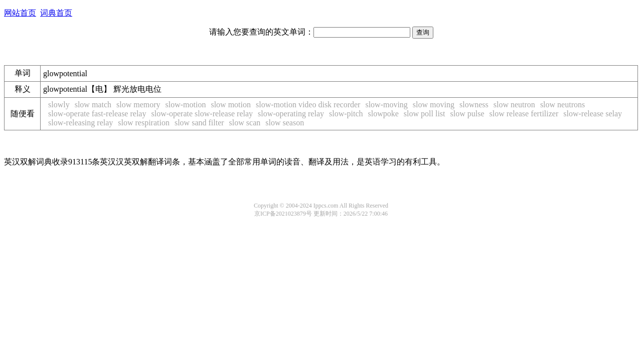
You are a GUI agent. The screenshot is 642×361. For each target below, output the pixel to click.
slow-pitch (346, 113)
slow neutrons (562, 104)
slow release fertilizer (524, 113)
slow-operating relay (291, 113)
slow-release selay (592, 113)
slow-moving (386, 104)
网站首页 (20, 13)
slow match (93, 104)
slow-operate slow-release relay (202, 113)
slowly (59, 104)
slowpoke (383, 113)
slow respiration (144, 122)
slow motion (231, 104)
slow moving (433, 104)
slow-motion (186, 104)
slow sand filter (199, 122)
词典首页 (56, 13)
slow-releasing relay (80, 122)
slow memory (138, 104)
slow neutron (514, 104)
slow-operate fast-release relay (97, 113)
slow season (284, 122)
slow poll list (424, 113)
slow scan (245, 122)
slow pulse (467, 113)
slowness (474, 104)
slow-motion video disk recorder (308, 104)
